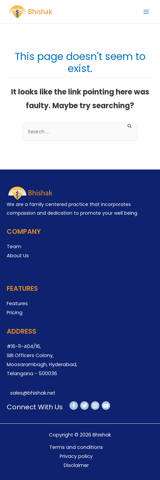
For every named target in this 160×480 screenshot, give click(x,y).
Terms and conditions (76, 447)
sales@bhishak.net (32, 393)
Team (14, 246)
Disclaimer (76, 465)
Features (17, 303)
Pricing (14, 312)
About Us (18, 255)
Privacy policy (76, 456)
